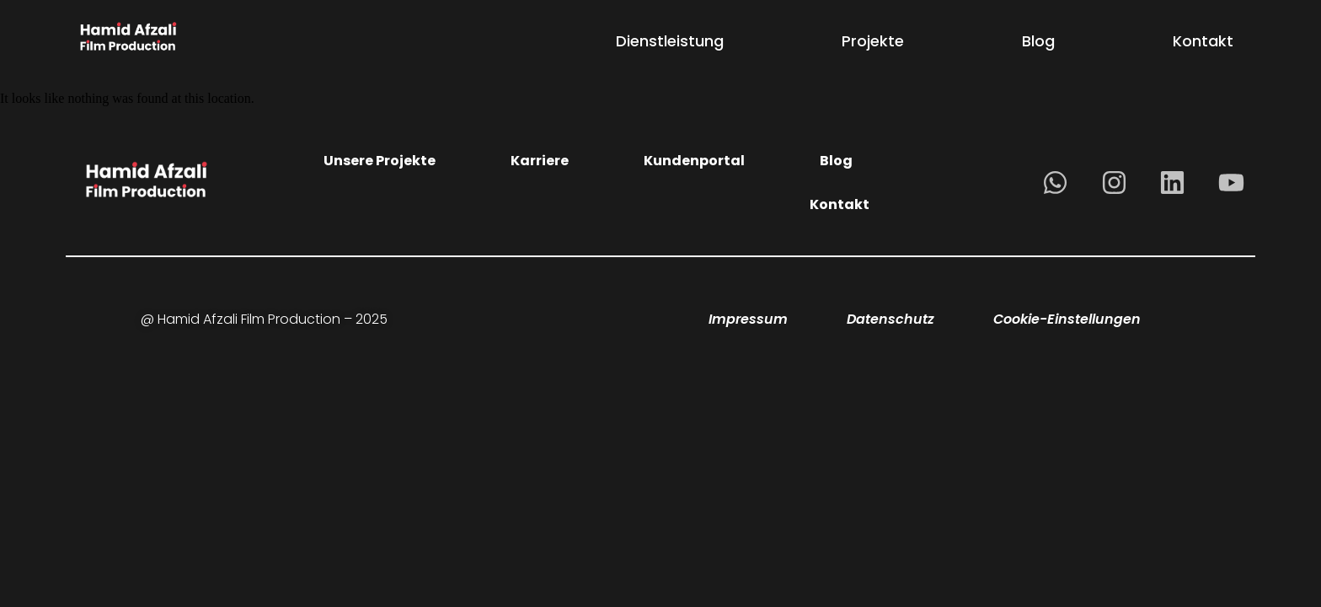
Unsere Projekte (380, 160)
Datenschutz (890, 319)
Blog (1038, 40)
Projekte (873, 40)
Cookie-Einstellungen (1067, 319)
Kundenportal (694, 160)
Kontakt (1203, 40)
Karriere (540, 160)
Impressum (748, 319)
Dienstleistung (670, 40)
